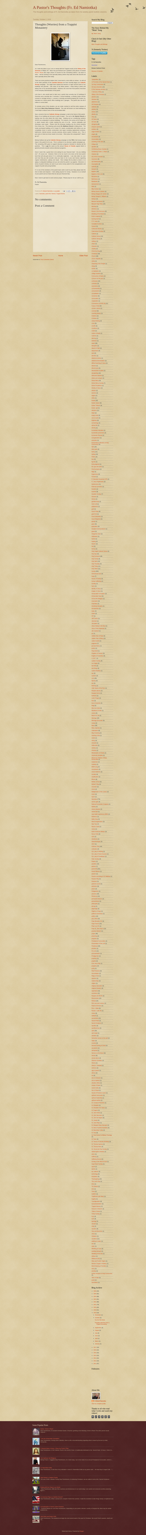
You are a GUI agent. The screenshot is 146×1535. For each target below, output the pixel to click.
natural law (95, 811)
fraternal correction (97, 486)
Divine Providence (97, 385)
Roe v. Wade (95, 1008)
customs (94, 335)
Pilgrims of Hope (96, 911)
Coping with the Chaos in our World (50, 1487)
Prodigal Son (95, 956)
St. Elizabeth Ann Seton (98, 1107)
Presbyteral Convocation (98, 941)
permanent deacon (97, 898)
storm (93, 1154)
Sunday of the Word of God (99, 1161)
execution (94, 440)
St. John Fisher (96, 1112)
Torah (93, 1191)
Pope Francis (95, 923)
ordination (94, 849)
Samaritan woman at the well (100, 1038)
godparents (95, 506)
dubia (93, 398)
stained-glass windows (98, 1151)
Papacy (94, 861)
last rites (94, 665)
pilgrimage (94, 908)
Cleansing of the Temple (98, 263)
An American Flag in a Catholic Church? (51, 1497)
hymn (93, 586)
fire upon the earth (97, 466)
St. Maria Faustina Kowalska (100, 1127)
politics (93, 916)
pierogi (93, 906)
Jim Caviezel (95, 631)
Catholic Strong (54, 114)
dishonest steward (97, 375)
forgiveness (95, 474)
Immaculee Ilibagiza (97, 598)
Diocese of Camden (97, 71)
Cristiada (94, 318)
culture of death (96, 333)
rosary (93, 1013)
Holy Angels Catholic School (99, 551)
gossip (93, 521)
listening (94, 685)
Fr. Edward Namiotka (100, 1401)
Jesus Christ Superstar (98, 628)
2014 (95, 1355)
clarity (93, 261)
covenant (94, 311)
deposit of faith (96, 348)
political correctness (97, 913)
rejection (94, 978)
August (97, 1330)
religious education (97, 986)
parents (94, 866)
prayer (93, 933)
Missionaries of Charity (98, 753)
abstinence (95, 102)
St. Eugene (95, 1110)
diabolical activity (96, 358)
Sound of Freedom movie (99, 1093)
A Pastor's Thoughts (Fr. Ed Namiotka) (65, 7)
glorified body (95, 501)
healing (94, 541)
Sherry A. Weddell (97, 1065)
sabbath (94, 1015)
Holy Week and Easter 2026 (48, 1516)
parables (94, 864)
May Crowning (96, 733)
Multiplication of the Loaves (99, 791)
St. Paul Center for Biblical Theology (102, 1135)
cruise (93, 330)
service (94, 1055)
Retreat (53, 193)
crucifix (94, 326)
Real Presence (96, 971)
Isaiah (93, 613)
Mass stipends (96, 728)
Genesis (94, 496)
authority (94, 166)
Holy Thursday (96, 563)
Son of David (95, 1090)
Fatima (93, 456)
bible (93, 186)
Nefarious (94, 816)
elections (94, 410)
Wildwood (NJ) (96, 1258)
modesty (94, 764)
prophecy (94, 958)
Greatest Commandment (98, 529)
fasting (93, 454)
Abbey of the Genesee (98, 94)
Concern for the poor (97, 278)
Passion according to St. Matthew (101, 876)
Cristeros (94, 316)
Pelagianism (95, 891)
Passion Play (95, 879)
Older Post (83, 256)
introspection (95, 608)
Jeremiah (94, 621)
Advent (94, 112)
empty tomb (95, 415)
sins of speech (96, 1080)
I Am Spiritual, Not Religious (48, 1458)
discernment (95, 368)
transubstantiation (97, 1204)
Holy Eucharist (96, 556)
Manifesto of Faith (97, 710)
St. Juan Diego (96, 1122)
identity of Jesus (96, 588)
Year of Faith (95, 1277)
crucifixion (94, 328)
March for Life (95, 715)
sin (92, 1075)
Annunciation (95, 139)
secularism (95, 1048)
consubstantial (96, 288)
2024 (95, 1296)
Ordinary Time (96, 846)
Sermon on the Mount (98, 1053)
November (98, 1315)
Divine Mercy (95, 380)
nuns (93, 836)
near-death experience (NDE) (100, 814)
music (93, 794)
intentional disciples (97, 606)
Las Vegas (94, 663)
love (93, 700)
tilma (93, 1184)
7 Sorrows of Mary (97, 92)
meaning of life (96, 735)
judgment (94, 643)
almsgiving (95, 124)
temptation (94, 1176)
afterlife (94, 114)
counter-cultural (96, 308)
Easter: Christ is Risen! (46, 1429)
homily (93, 571)
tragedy (94, 1199)
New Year (94, 824)
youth (93, 1280)
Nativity (94, 806)
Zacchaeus (95, 1282)
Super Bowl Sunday (97, 1164)
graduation (95, 526)
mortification (95, 776)
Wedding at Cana (96, 1248)
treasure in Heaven (97, 1209)
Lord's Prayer (95, 698)
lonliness (94, 695)
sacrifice (94, 1025)
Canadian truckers (97, 224)
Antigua (94, 144)
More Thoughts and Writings (99, 44)
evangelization (96, 437)
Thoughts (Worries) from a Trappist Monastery (102, 1323)
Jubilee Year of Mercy (98, 638)
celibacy (94, 241)
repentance (95, 991)
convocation (95, 298)
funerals (94, 491)
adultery (94, 109)
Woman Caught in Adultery (99, 1263)
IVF (93, 616)
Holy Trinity (95, 566)
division (94, 390)
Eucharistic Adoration (97, 430)
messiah (94, 743)
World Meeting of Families (99, 1266)
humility (94, 583)
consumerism (95, 291)
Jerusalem (94, 623)
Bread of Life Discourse (98, 211)
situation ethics (96, 1083)
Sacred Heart (95, 1020)
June (96, 1335)
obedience (94, 839)
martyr (93, 723)
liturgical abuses (96, 690)
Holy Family (95, 559)
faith (93, 446)
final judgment (95, 464)
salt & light (94, 1033)
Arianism (94, 154)
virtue (93, 1233)
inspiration (94, 603)
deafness (94, 340)
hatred (93, 539)
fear (93, 459)
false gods (94, 449)
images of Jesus (96, 591)
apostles (94, 146)
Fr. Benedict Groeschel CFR (99, 479)
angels (93, 134)
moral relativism (96, 771)
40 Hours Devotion (97, 87)
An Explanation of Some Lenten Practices (52, 1506)
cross (93, 323)
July (96, 1333)
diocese (94, 365)
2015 (95, 1352)
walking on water (96, 1241)
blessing (94, 206)
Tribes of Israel (96, 1211)
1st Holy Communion (97, 84)
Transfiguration (96, 1201)
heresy (93, 549)
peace (93, 888)
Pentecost (94, 896)
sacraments (95, 1018)
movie (93, 789)
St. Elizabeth (95, 1105)
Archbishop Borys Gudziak (99, 149)
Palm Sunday (95, 859)
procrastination (96, 953)
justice (93, 648)
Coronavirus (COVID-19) (98, 303)
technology (95, 1174)
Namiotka (42, 193)
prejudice (94, 938)
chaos (93, 243)
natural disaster (96, 809)
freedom (94, 489)
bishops (94, 199)
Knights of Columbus (97, 656)
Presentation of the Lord (98, 943)
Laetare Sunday (96, 661)
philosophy (95, 903)
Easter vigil (95, 408)
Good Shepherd (96, 519)
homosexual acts (96, 573)
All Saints (94, 119)
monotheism (95, 769)
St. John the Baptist (97, 1117)
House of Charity (69, 146)
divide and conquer (97, 378)
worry (93, 1268)
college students (96, 273)
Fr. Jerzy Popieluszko (98, 481)
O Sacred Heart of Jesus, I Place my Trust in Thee (54, 1448)
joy (92, 633)
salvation (94, 1035)
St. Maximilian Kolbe (97, 1130)
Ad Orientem (95, 104)
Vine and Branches (97, 1231)
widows (94, 1256)
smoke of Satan (96, 1085)
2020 (95, 1307)
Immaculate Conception (98, 593)
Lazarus (94, 675)
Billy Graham (95, 189)
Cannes (94, 226)
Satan (93, 1040)
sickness (94, 1068)
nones (93, 829)
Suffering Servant (96, 1159)
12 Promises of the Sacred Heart (101, 82)
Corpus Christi (96, 306)
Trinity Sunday (96, 1213)
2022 (95, 1302)
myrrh (93, 796)
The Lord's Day (96, 1181)
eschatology (95, 423)
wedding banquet (96, 1251)
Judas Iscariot (95, 641)
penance (94, 893)
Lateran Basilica (96, 670)
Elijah (93, 413)
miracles (94, 750)
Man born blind (96, 708)
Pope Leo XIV (95, 926)
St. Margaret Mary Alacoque (99, 1125)
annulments (95, 136)
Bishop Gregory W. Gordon (99, 194)
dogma (93, 395)
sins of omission (96, 1078)
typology (94, 1221)
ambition (94, 129)
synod (93, 1166)
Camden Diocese (57, 82)
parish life (48, 193)
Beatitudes (95, 181)
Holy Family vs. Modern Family (49, 1477)
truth (93, 1218)
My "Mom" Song (96, 33)
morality (94, 774)
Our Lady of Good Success (99, 854)
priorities (94, 948)
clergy (93, 266)
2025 (95, 1293)
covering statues (96, 313)
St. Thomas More (96, 1146)
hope (93, 576)
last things (94, 668)
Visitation (94, 1236)
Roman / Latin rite (97, 1010)
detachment (95, 350)
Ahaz (93, 116)
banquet (94, 169)
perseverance (95, 901)
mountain (94, 786)
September (98, 1327)
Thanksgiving (95, 1179)
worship (94, 1271)
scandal (94, 1043)
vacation (94, 1228)
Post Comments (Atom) (47, 259)
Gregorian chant (96, 534)
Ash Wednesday (96, 161)
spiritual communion (97, 1095)
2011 (95, 1363)
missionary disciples (97, 755)
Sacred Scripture (96, 1023)
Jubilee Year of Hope (97, 636)
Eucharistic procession (98, 432)
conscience (95, 286)
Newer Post (37, 256)
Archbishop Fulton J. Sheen (99, 151)
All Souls (94, 121)
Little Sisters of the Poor (98, 688)
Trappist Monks (60, 193)
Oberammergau (96, 841)
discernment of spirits (98, 370)
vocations (94, 1238)
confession (95, 281)
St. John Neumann (97, 1115)
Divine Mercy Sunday (98, 383)
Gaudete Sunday (96, 494)
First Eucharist (96, 469)
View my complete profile (99, 1403)
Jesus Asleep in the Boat (98, 626)
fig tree (93, 461)
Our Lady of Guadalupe (98, 856)
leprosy (94, 680)
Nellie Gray (95, 819)
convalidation (95, 293)
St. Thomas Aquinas (97, 1144)
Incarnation (95, 601)
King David (95, 651)
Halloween (94, 536)
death (93, 343)
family (93, 451)
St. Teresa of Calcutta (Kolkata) (100, 1141)
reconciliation (95, 973)
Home (60, 256)
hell (93, 546)
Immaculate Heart (97, 596)
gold (93, 509)
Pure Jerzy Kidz (96, 963)
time (93, 1189)
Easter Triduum (96, 405)
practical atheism (96, 931)
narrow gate (95, 801)
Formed (94, 476)
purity (93, 968)
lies (92, 683)
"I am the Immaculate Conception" (50, 1438)
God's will (94, 504)
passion (94, 874)
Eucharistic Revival (97, 435)
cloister (94, 268)
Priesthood (95, 946)
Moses (93, 779)
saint (93, 1030)
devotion (94, 355)
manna (93, 713)
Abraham (94, 99)
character (94, 246)
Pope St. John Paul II (97, 928)
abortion (94, 97)
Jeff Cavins (95, 618)
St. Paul (94, 1132)
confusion (94, 283)
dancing (94, 338)
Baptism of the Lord (97, 174)
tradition (94, 1194)
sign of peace (95, 1070)
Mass (93, 725)
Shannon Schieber (97, 1060)
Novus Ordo (95, 834)
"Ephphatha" (95, 79)
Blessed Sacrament (97, 201)
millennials (94, 745)
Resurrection (95, 998)
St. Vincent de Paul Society (99, 1149)
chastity (94, 248)
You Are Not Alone (100, 1320)
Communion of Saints (98, 276)
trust (93, 1216)
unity (93, 1226)
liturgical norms (96, 693)
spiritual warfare (96, 1100)
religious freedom (96, 988)
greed (93, 531)
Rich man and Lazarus (98, 1003)
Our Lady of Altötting (97, 851)
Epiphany (94, 420)
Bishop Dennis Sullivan (98, 191)
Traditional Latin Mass (98, 1196)
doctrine (94, 393)
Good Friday (95, 511)
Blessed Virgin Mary (97, 204)
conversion (95, 296)
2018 (95, 1312)
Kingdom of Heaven (97, 653)
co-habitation (95, 271)
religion (94, 983)
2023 (95, 1299)
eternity (94, 428)
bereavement (95, 184)
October (97, 1317)
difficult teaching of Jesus (99, 363)
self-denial (94, 1050)
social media (95, 1088)
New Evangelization (97, 821)
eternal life (94, 425)
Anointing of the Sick (97, 141)
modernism (95, 762)
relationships (95, 981)
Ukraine (94, 1223)
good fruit (94, 514)
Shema (94, 1063)
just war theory (96, 646)
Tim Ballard (95, 1186)
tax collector (95, 1171)
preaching (94, 936)
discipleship (95, 373)
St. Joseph (95, 1120)
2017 (95, 1347)
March (97, 1341)
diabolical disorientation (98, 360)
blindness (94, 209)
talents (93, 1169)
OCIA (93, 844)
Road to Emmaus (96, 1005)
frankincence (95, 484)
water (93, 1246)
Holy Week (95, 568)
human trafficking (96, 581)
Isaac (93, 611)
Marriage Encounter (97, 720)
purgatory (94, 966)
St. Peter (94, 1139)
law (92, 673)
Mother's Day (95, 784)
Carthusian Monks (97, 228)
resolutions (95, 993)
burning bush (95, 219)
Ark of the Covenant (97, 156)
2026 (95, 1291)
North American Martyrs (98, 831)
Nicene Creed (95, 826)
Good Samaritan (96, 516)
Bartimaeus (95, 179)
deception (94, 345)
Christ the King (96, 251)
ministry (94, 748)
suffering (94, 1156)
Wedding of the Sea (97, 1253)
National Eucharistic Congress (100, 804)
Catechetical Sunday (97, 231)
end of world (95, 418)
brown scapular (96, 216)
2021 (95, 1304)
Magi (93, 705)
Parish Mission (96, 871)
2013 (95, 1358)
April (96, 1338)
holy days (94, 554)
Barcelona (94, 176)
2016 (95, 1350)
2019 (95, 1310)
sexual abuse (95, 1058)
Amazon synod (96, 126)
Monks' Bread (39, 72)
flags (93, 471)
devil (93, 353)
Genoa (93, 499)
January (97, 1344)
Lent (93, 678)
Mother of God (96, 781)
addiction (94, 107)
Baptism (94, 171)
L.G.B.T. (94, 658)
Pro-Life (94, 951)
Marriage (94, 718)
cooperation (95, 301)
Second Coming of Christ (99, 1045)
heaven (94, 544)
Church (94, 256)
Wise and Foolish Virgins (98, 1261)
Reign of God (95, 976)
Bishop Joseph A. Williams (99, 196)
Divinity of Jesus (96, 388)
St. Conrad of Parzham (98, 1102)
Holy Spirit (94, 561)
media (93, 738)
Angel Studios (95, 131)
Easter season (96, 403)
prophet (94, 961)
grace (93, 524)
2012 (95, 1361)
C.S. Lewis (95, 221)
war (93, 1243)
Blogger (82, 1531)
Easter (93, 400)
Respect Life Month (97, 996)
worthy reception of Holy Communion (102, 1273)
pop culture (95, 918)
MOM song (95, 767)
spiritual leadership (97, 1098)
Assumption (95, 164)
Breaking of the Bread (98, 214)
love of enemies (96, 703)
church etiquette (96, 258)
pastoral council (96, 884)
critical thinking (96, 321)
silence (94, 1073)
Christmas (94, 253)
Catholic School (96, 236)
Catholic (94, 233)
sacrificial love (95, 1028)
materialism (95, 730)
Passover (94, 881)
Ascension (94, 159)
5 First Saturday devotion (99, 89)
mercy (93, 740)
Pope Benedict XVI (97, 921)
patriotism (94, 886)
